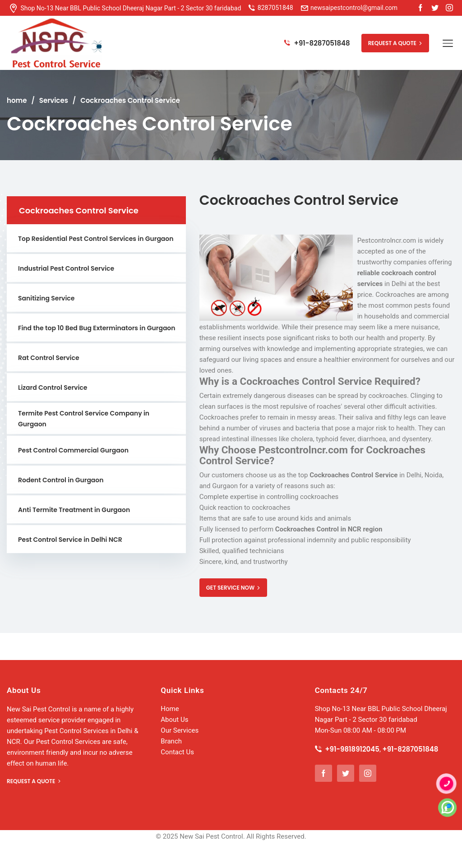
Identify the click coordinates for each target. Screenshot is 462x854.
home (17, 100)
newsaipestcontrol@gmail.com (349, 7)
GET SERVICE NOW (233, 587)
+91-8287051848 (317, 43)
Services (53, 100)
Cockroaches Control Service (130, 100)
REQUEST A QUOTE (395, 43)
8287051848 (275, 7)
